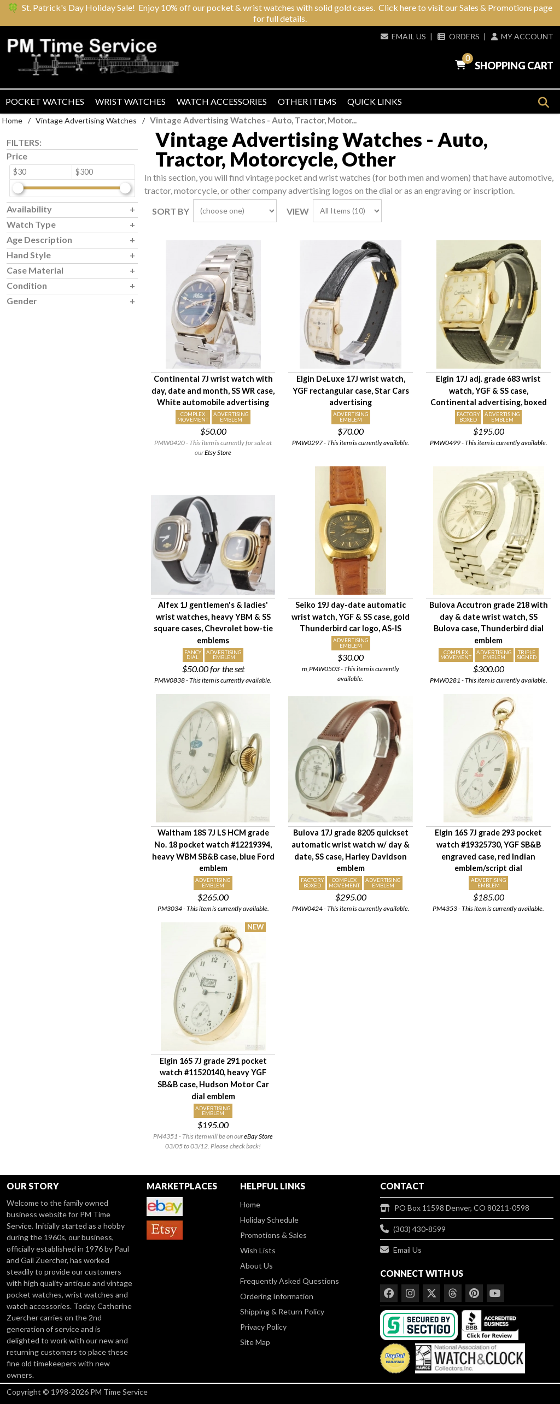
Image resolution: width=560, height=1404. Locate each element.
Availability (29, 209)
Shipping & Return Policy (282, 1311)
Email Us (403, 36)
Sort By (170, 211)
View (298, 211)
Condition (27, 285)
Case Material (35, 270)
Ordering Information (276, 1296)
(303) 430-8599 (413, 1229)
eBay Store (258, 1136)
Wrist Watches (130, 101)
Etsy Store (218, 452)
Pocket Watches (44, 101)
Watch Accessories (222, 101)
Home (12, 120)
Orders (458, 36)
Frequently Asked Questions (289, 1280)
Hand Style (29, 255)
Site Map (255, 1342)
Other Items (307, 101)
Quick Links (374, 101)
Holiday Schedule (269, 1219)
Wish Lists (258, 1250)
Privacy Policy (263, 1326)
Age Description (39, 239)
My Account (522, 36)
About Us (256, 1265)
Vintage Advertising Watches (86, 120)
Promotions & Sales (273, 1235)
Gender (22, 300)
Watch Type (31, 224)
